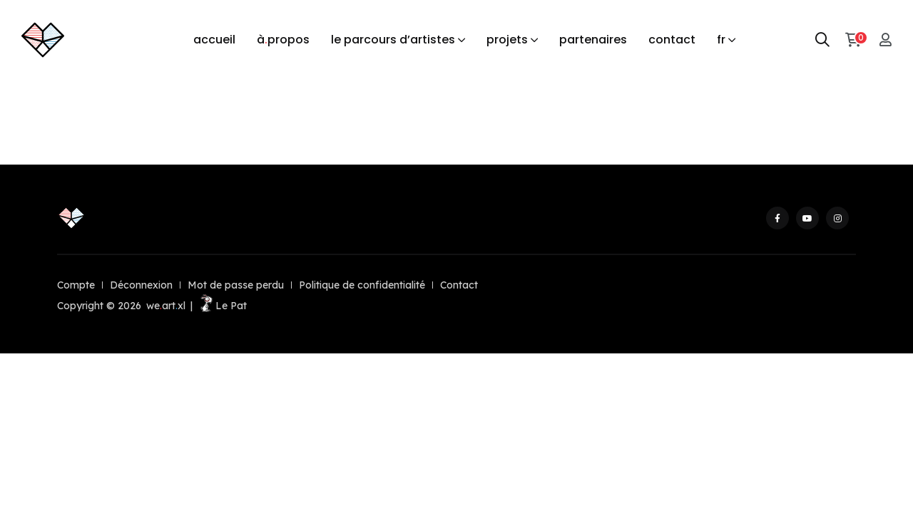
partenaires (593, 39)
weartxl (165, 305)
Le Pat (222, 305)
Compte (76, 285)
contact (671, 39)
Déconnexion (141, 285)
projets (507, 39)
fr (721, 39)
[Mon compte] (885, 39)
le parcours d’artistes (393, 39)
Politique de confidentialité (362, 285)
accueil (214, 39)
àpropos (283, 39)
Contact (459, 285)
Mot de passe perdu (236, 285)
